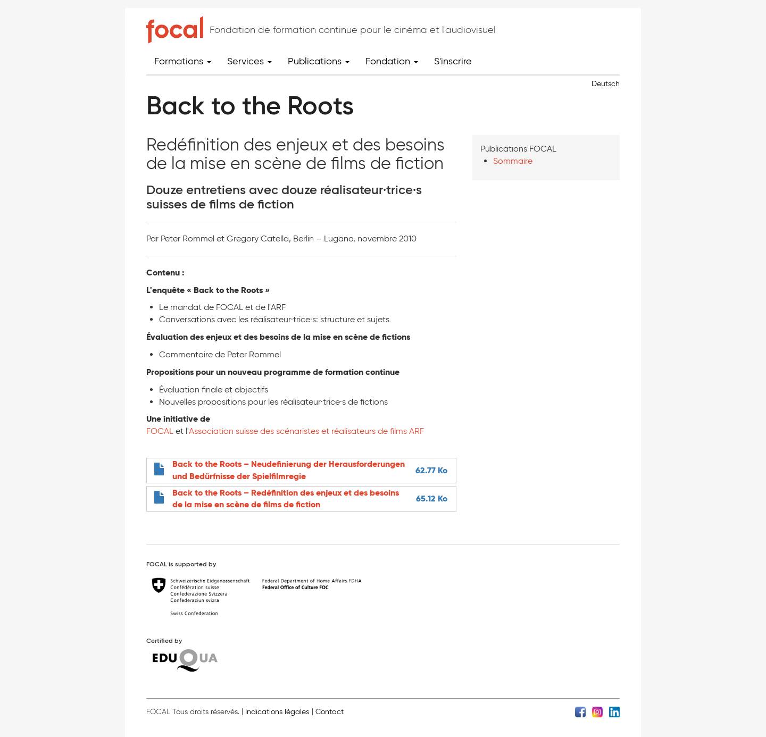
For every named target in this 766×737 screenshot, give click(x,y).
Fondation (391, 61)
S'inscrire (453, 61)
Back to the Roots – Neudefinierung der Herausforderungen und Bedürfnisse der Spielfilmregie (288, 470)
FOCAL (159, 431)
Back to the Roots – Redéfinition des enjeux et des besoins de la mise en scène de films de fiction (285, 498)
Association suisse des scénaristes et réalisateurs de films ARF (306, 431)
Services (249, 61)
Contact (329, 711)
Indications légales (277, 711)
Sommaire (512, 161)
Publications (318, 61)
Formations (182, 61)
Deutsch (606, 83)
